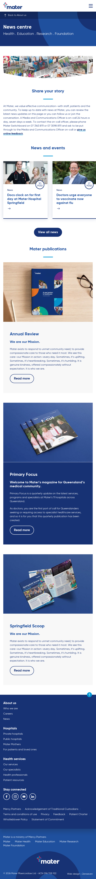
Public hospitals (12, 739)
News (6, 719)
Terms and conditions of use (20, 814)
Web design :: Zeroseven (80, 874)
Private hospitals (13, 734)
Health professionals (15, 775)
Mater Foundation (14, 845)
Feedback (59, 814)
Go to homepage (17, 5)
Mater (6, 841)
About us (9, 703)
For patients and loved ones (20, 749)
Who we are (10, 708)
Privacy (45, 814)
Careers (8, 714)
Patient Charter (78, 814)
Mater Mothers (12, 744)
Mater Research (69, 841)
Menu (91, 6)
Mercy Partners (12, 809)
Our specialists (12, 769)
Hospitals (10, 728)
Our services (10, 764)
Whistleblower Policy (15, 819)
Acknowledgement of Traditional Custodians (51, 809)
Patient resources (13, 780)
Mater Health (23, 841)
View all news (48, 232)
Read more (22, 378)
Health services (14, 759)
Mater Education (45, 841)
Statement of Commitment (48, 819)
